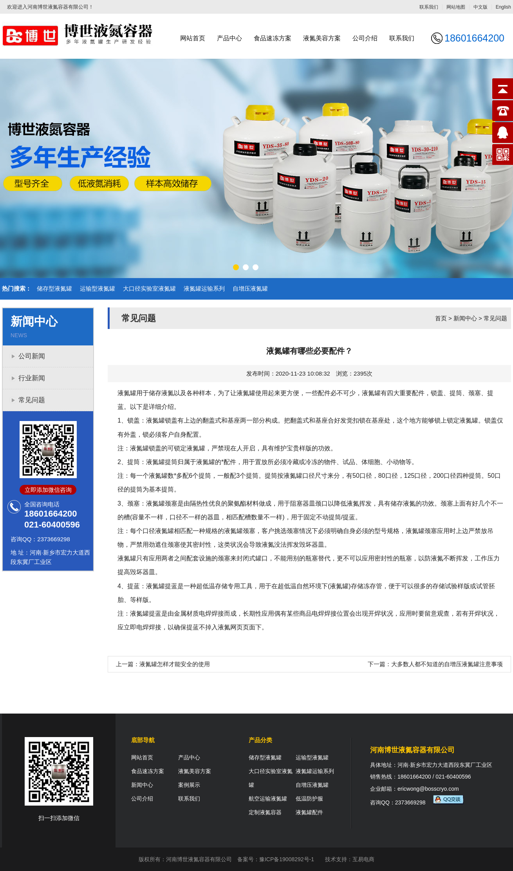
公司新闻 (31, 356)
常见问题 (31, 400)
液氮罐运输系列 (204, 288)
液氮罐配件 (309, 812)
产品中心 (229, 38)
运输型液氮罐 (97, 288)
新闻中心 (465, 318)
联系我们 (428, 7)
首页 (441, 318)
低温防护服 (309, 798)
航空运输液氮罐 (268, 798)
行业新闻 (31, 378)
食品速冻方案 (272, 38)
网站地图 (455, 7)
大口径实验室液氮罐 (149, 288)
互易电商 (363, 859)
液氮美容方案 (322, 38)
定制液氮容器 (265, 812)
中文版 (480, 7)
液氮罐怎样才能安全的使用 (174, 664)
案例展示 (189, 785)
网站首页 (192, 38)
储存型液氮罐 (54, 288)
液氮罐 (371, 393)
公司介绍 (365, 38)
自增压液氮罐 (250, 288)
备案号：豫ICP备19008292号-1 (275, 859)
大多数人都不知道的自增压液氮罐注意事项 (447, 664)
